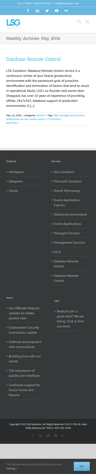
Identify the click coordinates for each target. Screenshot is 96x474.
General (40, 115)
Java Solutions (64, 172)
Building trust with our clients (25, 358)
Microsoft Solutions (68, 181)
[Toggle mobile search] (79, 21)
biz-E (57, 252)
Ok (82, 466)
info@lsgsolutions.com (66, 3)
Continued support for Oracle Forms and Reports (24, 390)
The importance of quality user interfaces (24, 373)
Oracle (13, 190)
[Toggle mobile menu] (87, 21)
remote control (37, 119)
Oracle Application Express (67, 202)
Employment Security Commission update (24, 329)
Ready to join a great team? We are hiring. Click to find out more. (70, 318)
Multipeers (16, 172)
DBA (56, 115)
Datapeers (16, 181)
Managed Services (67, 233)
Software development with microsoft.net (25, 344)
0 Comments (54, 119)
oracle (81, 115)
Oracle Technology (67, 190)
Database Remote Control (33, 59)
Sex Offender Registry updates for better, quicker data (24, 313)
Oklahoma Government (70, 214)
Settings (12, 468)
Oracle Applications (67, 224)
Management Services (69, 242)
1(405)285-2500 (42, 3)
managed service (68, 115)
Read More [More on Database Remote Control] (11, 122)
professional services (17, 119)
